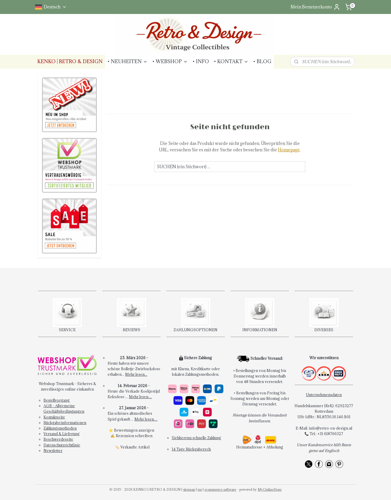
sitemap (189, 489)
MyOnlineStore (270, 489)
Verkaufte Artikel (135, 447)
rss (200, 489)
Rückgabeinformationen (64, 422)
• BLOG (262, 61)
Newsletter (52, 450)
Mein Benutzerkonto (315, 6)
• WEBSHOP (170, 61)
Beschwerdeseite (58, 439)
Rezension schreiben (134, 435)
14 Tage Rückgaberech (191, 449)
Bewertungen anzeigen (134, 430)
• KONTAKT (231, 61)
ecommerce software (220, 489)
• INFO (200, 61)
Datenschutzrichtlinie (61, 445)
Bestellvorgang (56, 400)
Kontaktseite (54, 417)
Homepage (289, 150)
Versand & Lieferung (61, 433)
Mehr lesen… (140, 396)
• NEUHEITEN (127, 61)
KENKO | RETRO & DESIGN (70, 61)
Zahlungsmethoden (60, 428)
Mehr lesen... (136, 374)
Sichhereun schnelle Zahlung (196, 437)
